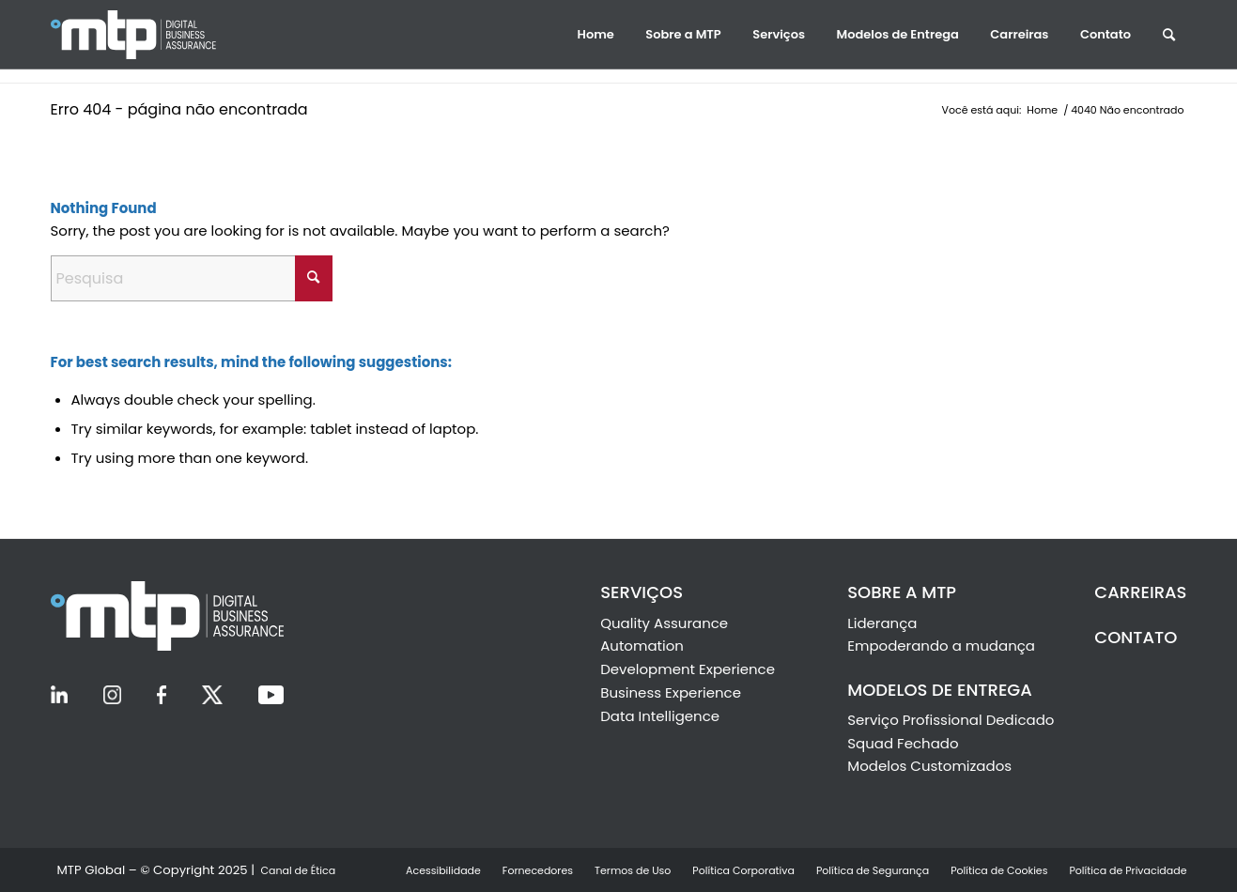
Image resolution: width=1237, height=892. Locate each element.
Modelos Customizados (929, 766)
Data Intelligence (659, 716)
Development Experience (687, 669)
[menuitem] (595, 35)
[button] (595, 35)
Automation (642, 645)
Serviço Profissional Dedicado (950, 720)
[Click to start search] (313, 278)
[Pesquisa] (191, 278)
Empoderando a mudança (941, 645)
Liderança (882, 623)
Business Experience (670, 692)
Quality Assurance (664, 623)
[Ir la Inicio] (154, 35)
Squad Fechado (902, 743)
